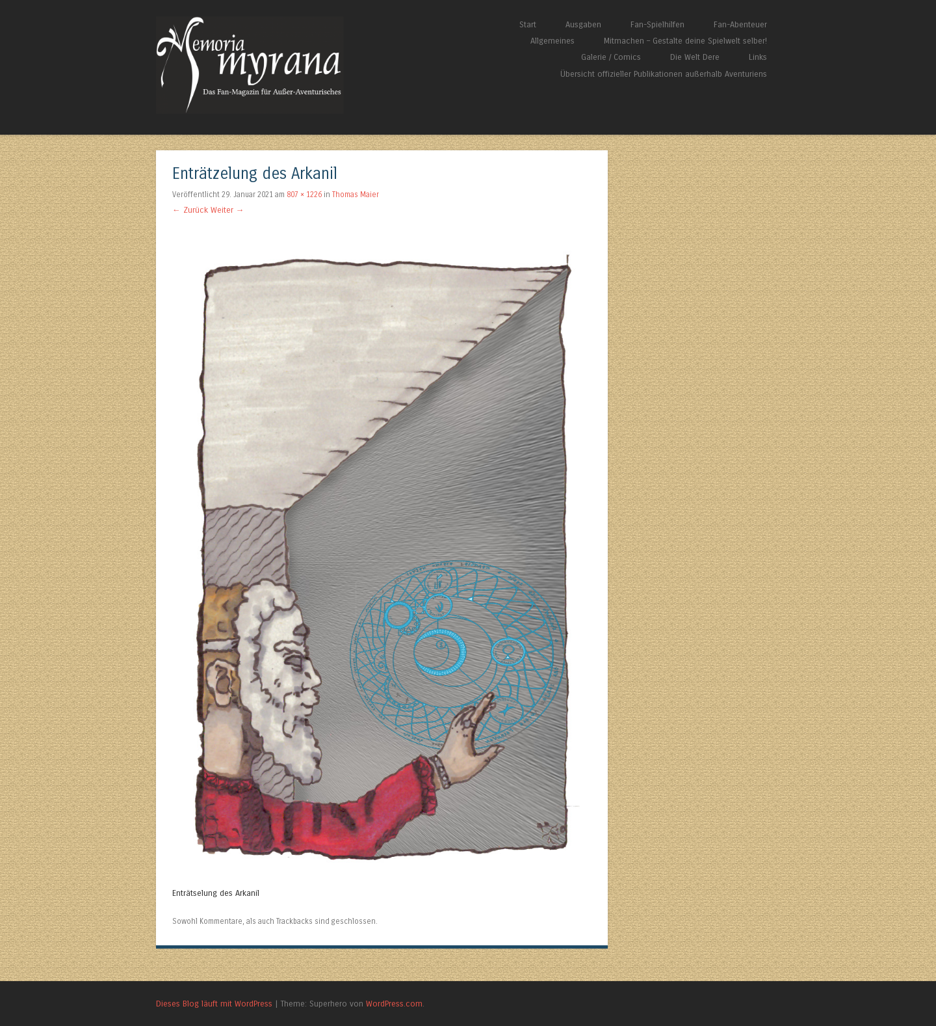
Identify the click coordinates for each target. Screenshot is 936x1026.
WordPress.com (394, 1003)
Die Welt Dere (695, 57)
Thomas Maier (355, 194)
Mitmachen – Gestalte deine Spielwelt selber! (685, 41)
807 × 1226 (304, 194)
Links (758, 57)
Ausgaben (583, 24)
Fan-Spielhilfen (657, 24)
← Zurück (190, 210)
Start (527, 24)
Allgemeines (552, 41)
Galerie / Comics (611, 57)
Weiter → (227, 210)
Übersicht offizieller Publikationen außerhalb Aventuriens (663, 74)
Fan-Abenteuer (740, 24)
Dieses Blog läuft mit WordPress (214, 1003)
